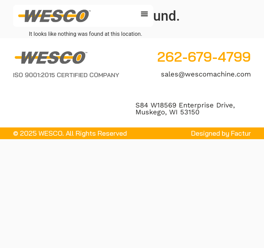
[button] (144, 14)
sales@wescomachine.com (206, 74)
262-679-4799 (204, 57)
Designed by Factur (221, 133)
